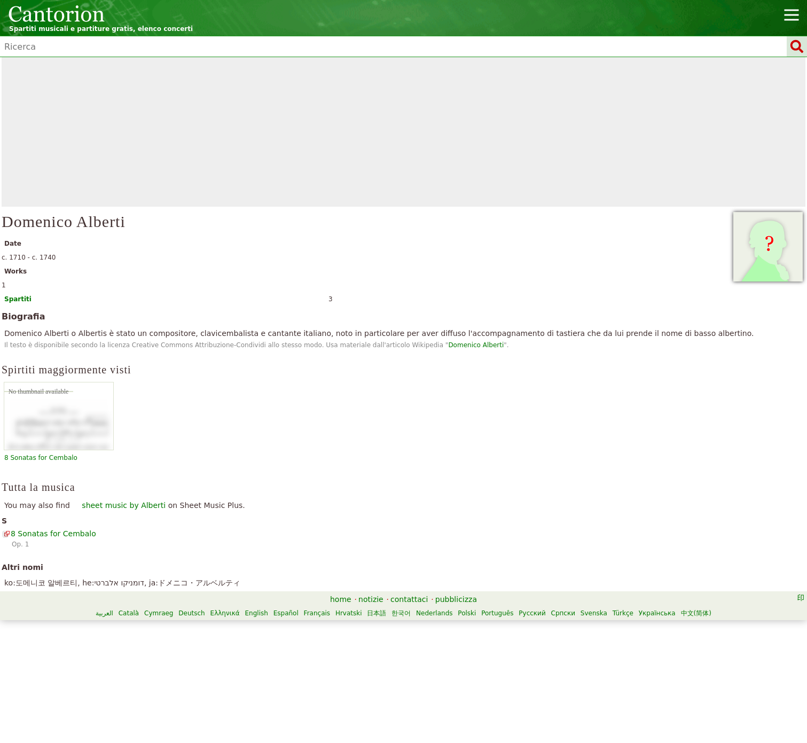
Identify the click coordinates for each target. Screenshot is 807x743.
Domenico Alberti (476, 345)
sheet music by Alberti (124, 505)
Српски (563, 613)
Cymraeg (158, 613)
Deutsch (191, 613)
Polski (467, 613)
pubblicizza (456, 599)
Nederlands (434, 613)
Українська (657, 613)
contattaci (409, 599)
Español (286, 613)
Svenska (594, 613)
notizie (370, 599)
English (256, 613)
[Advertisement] (404, 132)
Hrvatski (348, 613)
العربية (104, 613)
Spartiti (18, 299)
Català (129, 613)
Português (497, 613)
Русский (532, 613)
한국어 (401, 613)
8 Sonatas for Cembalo (40, 458)
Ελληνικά (225, 613)
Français (317, 613)
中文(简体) (696, 613)
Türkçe (623, 613)
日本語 (376, 613)
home (340, 599)
